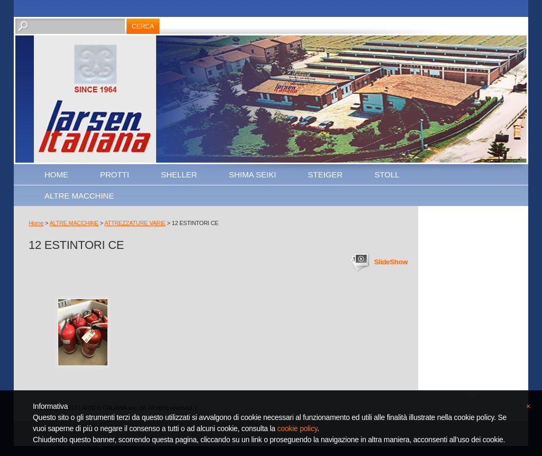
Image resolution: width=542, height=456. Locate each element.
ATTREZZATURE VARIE (135, 223)
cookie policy (297, 428)
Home (56, 174)
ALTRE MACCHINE (79, 195)
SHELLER (179, 174)
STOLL (386, 174)
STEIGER (325, 174)
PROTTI (114, 174)
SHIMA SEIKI (252, 174)
